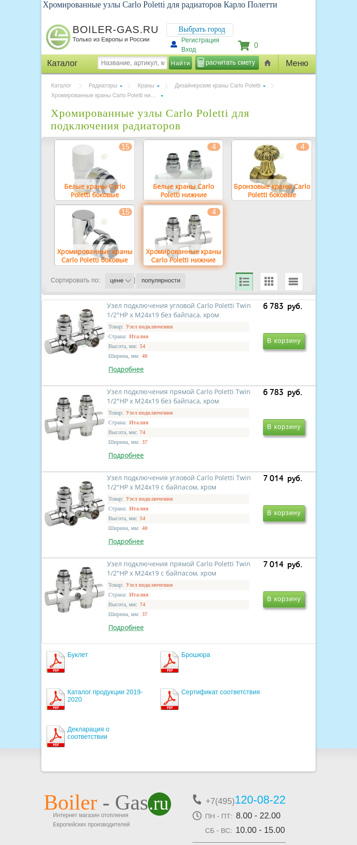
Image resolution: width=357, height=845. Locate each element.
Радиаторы (103, 85)
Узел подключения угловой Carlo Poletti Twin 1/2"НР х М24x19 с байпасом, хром (111, 539)
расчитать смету (230, 62)
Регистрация (200, 40)
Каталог (61, 85)
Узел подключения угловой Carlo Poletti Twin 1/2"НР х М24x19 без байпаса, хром (111, 405)
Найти (181, 63)
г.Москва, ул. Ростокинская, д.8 (94, 767)
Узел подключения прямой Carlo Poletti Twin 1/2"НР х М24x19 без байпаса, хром (237, 405)
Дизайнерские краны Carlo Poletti (217, 85)
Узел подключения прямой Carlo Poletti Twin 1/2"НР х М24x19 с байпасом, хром (237, 539)
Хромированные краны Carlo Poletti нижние (107, 95)
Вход (188, 49)
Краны (146, 85)
